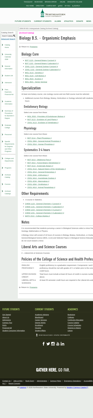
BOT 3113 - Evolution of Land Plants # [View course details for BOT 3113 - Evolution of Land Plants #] (42, 119)
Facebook (43, 344)
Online (62, 2)
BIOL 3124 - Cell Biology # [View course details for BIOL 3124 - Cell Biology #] (35, 76)
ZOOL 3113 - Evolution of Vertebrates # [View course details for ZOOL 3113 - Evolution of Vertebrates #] (42, 123)
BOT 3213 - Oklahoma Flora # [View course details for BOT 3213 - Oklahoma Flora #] (39, 160)
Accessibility (88, 381)
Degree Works (40, 323)
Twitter (48, 344)
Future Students (23, 21)
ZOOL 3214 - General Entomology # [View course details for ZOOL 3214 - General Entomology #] (41, 172)
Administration (42, 381)
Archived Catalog (8, 176)
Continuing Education (75, 320)
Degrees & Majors (74, 328)
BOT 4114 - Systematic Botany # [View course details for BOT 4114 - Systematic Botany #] (40, 166)
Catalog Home (7, 46)
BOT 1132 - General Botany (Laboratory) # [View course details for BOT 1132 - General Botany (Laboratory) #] (42, 63)
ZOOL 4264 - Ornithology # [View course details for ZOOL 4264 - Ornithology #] (38, 184)
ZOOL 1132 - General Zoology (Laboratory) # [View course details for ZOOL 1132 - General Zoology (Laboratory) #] (42, 70)
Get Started (6, 315)
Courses (7, 184)
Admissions (6, 320)
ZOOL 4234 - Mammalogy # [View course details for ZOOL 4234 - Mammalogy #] (38, 181)
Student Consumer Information (13, 331)
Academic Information (8, 103)
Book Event (29, 381)
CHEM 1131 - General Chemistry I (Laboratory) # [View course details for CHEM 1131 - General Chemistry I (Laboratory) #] (44, 207)
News (88, 21)
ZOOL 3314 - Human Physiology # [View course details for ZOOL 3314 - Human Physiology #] (40, 144)
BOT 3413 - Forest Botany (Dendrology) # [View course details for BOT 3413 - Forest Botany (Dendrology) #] (43, 163)
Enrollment (39, 325)
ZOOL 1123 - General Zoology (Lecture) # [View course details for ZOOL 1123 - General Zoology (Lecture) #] (41, 67)
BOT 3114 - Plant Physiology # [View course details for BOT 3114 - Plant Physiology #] (39, 138)
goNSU (60, 6)
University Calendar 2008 (8, 56)
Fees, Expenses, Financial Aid (9, 92)
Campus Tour (7, 323)
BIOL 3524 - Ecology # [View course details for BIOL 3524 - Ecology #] (34, 79)
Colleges (71, 317)
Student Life (9, 76)
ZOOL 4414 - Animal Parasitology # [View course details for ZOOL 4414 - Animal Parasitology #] (41, 187)
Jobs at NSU (18, 381)
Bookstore (71, 315)
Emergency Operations (72, 381)
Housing (38, 328)
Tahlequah (28, 2)
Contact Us (6, 381)
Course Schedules (74, 325)
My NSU (67, 6)
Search (76, 6)
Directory (40, 6)
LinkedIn (62, 344)
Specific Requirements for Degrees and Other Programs (9, 146)
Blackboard (39, 317)
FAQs (4, 325)
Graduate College (74, 2)
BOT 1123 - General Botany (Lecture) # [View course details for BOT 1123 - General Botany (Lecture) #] (40, 60)
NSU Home (30, 6)
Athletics (68, 21)
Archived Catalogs (8, 192)
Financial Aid (7, 328)
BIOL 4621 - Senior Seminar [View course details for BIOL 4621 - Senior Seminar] (36, 82)
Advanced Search (8, 39)
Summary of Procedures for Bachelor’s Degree (9, 114)
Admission (8, 82)
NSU (53, 13)
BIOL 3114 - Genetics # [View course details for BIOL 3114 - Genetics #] (34, 73)
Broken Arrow (51, 2)
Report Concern (14, 383)
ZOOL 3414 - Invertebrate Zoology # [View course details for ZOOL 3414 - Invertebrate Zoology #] (41, 178)
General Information (8, 67)
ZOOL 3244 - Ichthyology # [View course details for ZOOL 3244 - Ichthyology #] (38, 175)
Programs (8, 168)
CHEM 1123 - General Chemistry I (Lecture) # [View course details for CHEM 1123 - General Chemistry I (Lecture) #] (43, 204)
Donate (79, 21)
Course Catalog (73, 323)
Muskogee (38, 2)
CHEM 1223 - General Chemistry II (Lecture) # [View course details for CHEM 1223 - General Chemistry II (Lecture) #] (43, 210)
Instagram (53, 344)
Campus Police (55, 381)
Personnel (8, 134)
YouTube (57, 344)
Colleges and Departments (9, 160)
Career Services (41, 320)
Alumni (58, 21)
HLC (4, 383)
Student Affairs (40, 331)
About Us (5, 317)
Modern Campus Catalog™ (77, 387)
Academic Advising (42, 315)
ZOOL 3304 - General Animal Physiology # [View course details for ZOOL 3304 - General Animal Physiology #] (44, 141)
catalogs (23, 387)
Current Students (42, 21)
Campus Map (51, 6)
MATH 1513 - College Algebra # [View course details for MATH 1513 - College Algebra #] (37, 216)
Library (70, 331)
